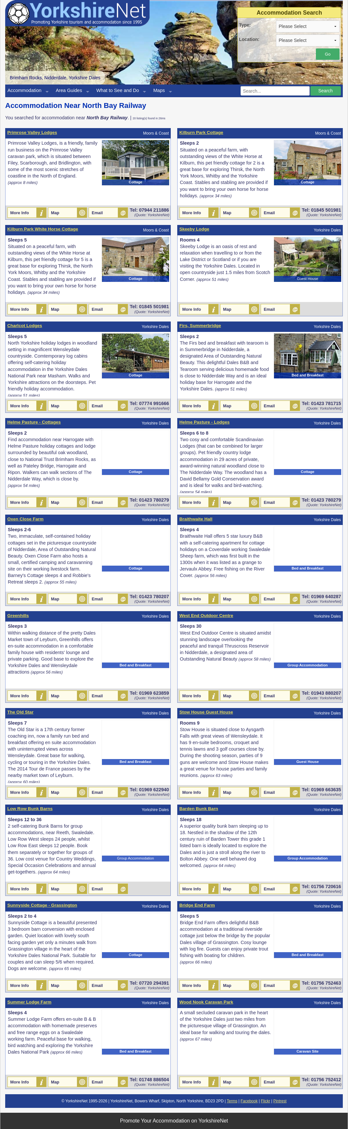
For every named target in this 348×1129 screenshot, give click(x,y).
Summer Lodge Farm (29, 1002)
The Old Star (20, 712)
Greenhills (18, 615)
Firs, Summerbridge (200, 325)
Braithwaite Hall (195, 519)
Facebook (249, 1101)
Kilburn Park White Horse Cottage (42, 229)
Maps (159, 90)
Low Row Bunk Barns (30, 808)
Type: (245, 25)
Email (97, 212)
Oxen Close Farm (25, 519)
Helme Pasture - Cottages (34, 422)
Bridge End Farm (197, 905)
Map (55, 212)
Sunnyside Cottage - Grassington (42, 905)
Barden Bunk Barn (198, 808)
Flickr (265, 1101)
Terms (232, 1101)
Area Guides (69, 90)
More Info (19, 212)
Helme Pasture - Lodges (204, 422)
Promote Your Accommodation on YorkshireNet (174, 1120)
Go (327, 54)
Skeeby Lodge (194, 229)
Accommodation (24, 90)
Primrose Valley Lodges (32, 132)
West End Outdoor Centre (206, 615)
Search (325, 90)
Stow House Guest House (206, 712)
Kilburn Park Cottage (201, 132)
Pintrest (280, 1101)
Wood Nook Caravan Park (206, 1002)
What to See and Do (117, 90)
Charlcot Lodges (24, 325)
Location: (249, 39)
